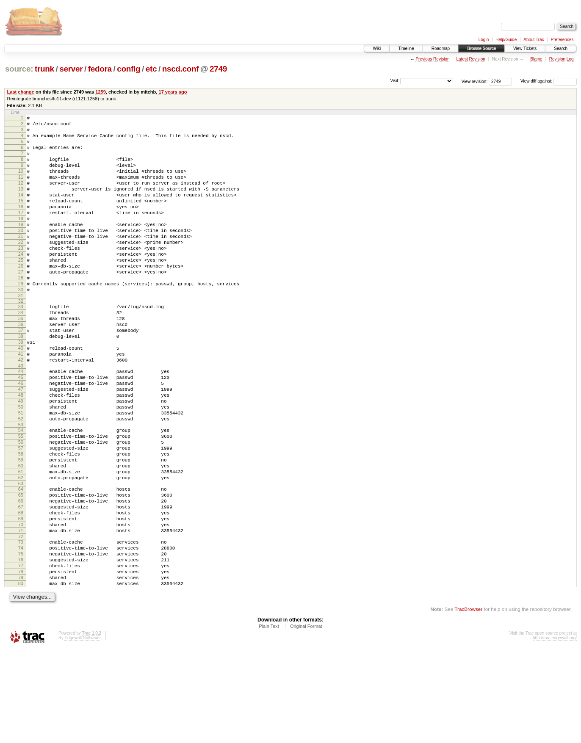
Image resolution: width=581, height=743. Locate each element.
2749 (218, 68)
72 (20, 620)
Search (560, 48)
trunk (44, 68)
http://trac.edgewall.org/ (555, 731)
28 (20, 312)
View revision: (475, 81)
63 (20, 557)
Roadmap (441, 48)
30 (20, 326)
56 (20, 506)
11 (20, 189)
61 (20, 542)
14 (20, 211)
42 (20, 409)
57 (20, 514)
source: (19, 68)
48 (20, 450)
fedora (100, 68)
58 (20, 521)
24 (20, 283)
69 (20, 598)
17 (20, 232)
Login (484, 39)
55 (20, 499)
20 (20, 254)
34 (20, 351)
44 (20, 422)
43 (20, 416)
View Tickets (525, 48)
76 (20, 647)
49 (20, 458)
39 (20, 387)
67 (20, 584)
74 (20, 632)
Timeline (406, 48)
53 (20, 486)
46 (20, 436)
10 (20, 182)
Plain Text (269, 720)
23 (20, 276)
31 (20, 333)
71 (20, 613)
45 (20, 429)
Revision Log (561, 59)
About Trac (533, 39)
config (128, 68)
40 (20, 395)
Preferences (562, 39)
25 (20, 290)
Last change (20, 91)
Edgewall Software (82, 731)
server (71, 68)
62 (20, 549)
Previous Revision (432, 59)
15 (20, 218)
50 (20, 465)
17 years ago (172, 91)
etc (151, 68)
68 (20, 591)
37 (20, 373)
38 (20, 380)
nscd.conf (180, 68)
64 (20, 562)
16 (20, 225)
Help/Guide (506, 39)
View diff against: (548, 81)
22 (20, 268)
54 (20, 492)
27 (20, 304)
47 (20, 443)
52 (20, 479)
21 (20, 261)
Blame (536, 59)
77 (20, 654)
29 (20, 319)
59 (20, 528)
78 (20, 661)
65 (20, 569)
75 (20, 640)
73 (20, 625)
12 (20, 196)
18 (20, 240)
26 (20, 297)
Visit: (394, 80)
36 (20, 366)
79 (20, 668)
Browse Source (481, 48)
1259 (100, 91)
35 (20, 359)
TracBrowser (468, 703)
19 (20, 247)
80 (20, 676)
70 (20, 605)
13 (20, 204)
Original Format (306, 720)
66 (20, 577)
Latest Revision (470, 59)
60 (20, 535)
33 (20, 344)
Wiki (377, 48)
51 (20, 472)
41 (20, 402)
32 (20, 339)
